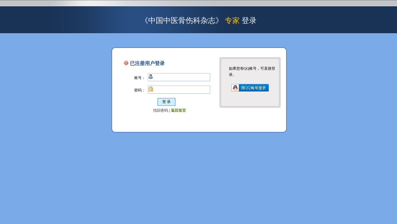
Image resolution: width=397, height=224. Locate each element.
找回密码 (160, 110)
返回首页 (178, 110)
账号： (139, 78)
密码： (139, 90)
